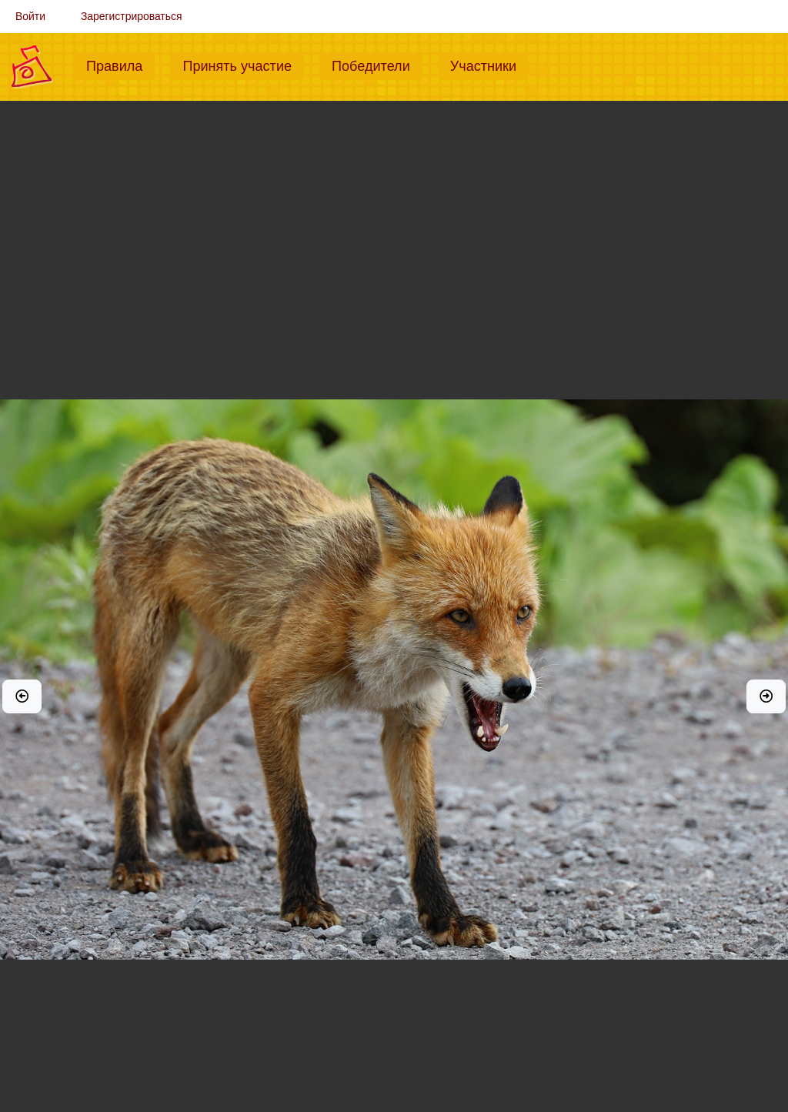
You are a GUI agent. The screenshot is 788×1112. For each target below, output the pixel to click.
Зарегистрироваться (131, 16)
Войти (30, 16)
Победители (377, 64)
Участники (489, 64)
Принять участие (243, 64)
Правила (120, 64)
